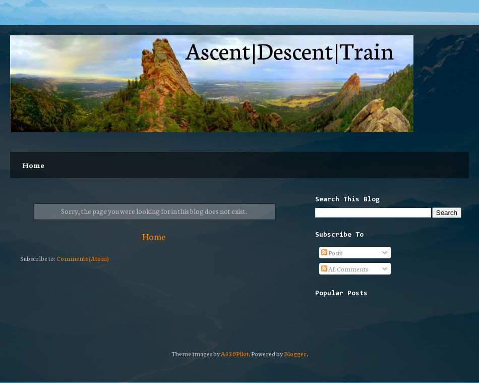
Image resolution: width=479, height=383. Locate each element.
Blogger (295, 353)
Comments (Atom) (82, 258)
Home (33, 165)
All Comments (344, 268)
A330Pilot (235, 353)
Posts (331, 252)
